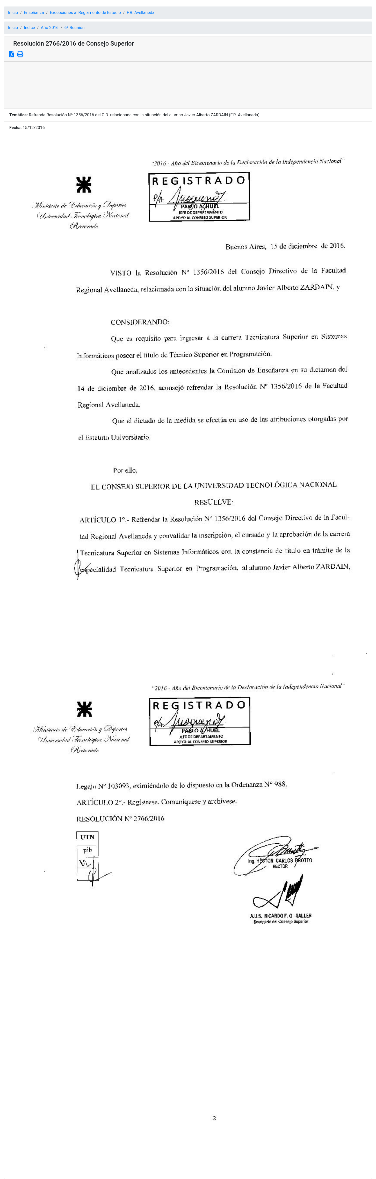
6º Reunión (74, 27)
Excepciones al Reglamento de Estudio (85, 12)
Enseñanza (34, 12)
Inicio (13, 12)
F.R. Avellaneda (141, 12)
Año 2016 (50, 27)
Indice (29, 27)
